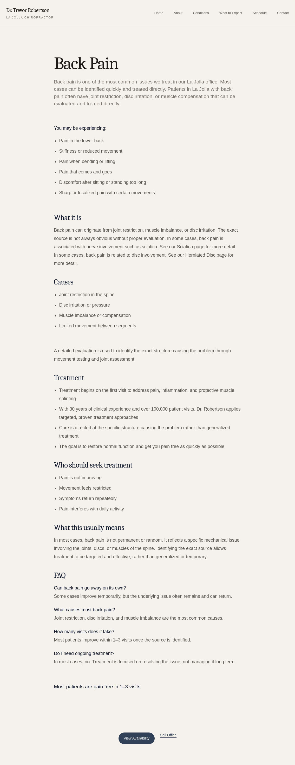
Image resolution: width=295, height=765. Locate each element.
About (178, 13)
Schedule (260, 13)
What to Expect (230, 13)
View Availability (136, 738)
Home (158, 13)
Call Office (168, 735)
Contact (283, 13)
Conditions (201, 13)
